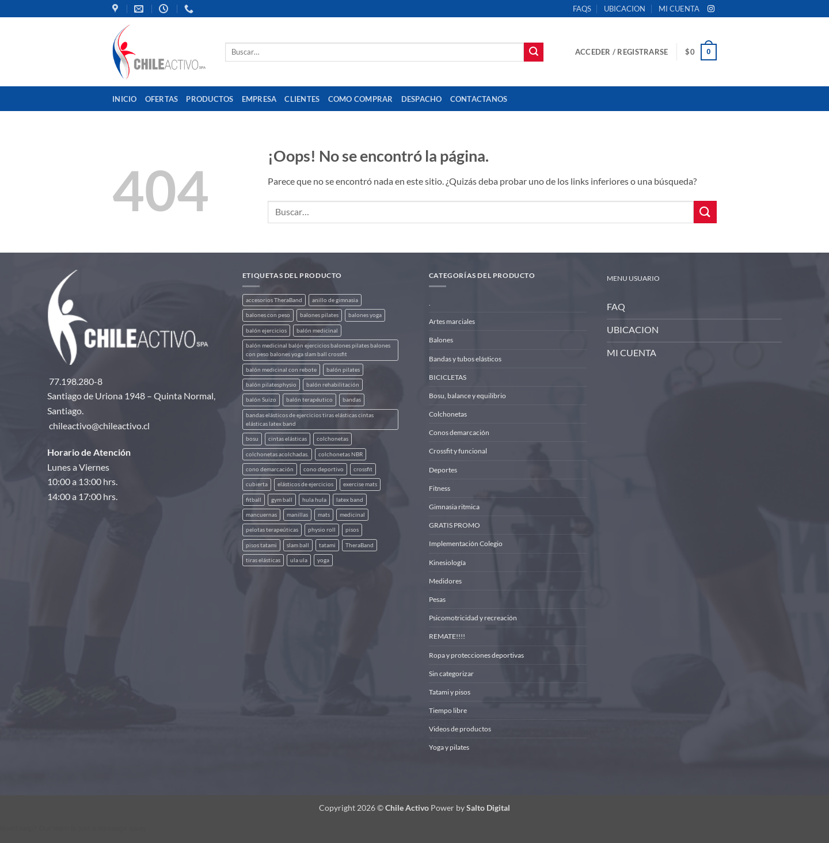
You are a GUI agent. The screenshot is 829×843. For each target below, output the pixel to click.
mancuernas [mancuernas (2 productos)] (261, 515)
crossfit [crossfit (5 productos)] (362, 469)
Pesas (437, 599)
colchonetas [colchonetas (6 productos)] (332, 439)
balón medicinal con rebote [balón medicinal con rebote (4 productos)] (281, 370)
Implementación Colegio (466, 543)
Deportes (443, 470)
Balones (441, 339)
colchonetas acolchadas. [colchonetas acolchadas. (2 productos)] (277, 454)
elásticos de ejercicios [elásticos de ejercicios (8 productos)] (305, 484)
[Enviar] (533, 52)
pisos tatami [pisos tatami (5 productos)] (261, 545)
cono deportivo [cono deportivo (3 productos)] (323, 469)
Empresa (259, 99)
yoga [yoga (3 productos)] (323, 560)
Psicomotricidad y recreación (473, 617)
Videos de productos (460, 728)
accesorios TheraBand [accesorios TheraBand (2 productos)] (274, 300)
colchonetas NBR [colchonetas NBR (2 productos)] (340, 454)
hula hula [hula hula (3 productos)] (314, 500)
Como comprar (360, 99)
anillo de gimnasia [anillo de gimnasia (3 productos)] (335, 300)
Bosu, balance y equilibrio (467, 395)
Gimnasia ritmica (454, 506)
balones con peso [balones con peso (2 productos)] (268, 315)
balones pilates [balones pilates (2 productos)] (319, 315)
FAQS (582, 8)
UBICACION (624, 8)
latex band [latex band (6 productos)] (349, 500)
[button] (621, 51)
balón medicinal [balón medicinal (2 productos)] (317, 330)
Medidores (445, 581)
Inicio (124, 99)
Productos (209, 99)
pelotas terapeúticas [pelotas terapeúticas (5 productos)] (272, 530)
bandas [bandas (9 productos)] (352, 399)
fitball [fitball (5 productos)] (253, 500)
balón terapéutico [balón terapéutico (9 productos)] (309, 399)
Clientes (302, 99)
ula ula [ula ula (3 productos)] (298, 560)
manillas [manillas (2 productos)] (297, 515)
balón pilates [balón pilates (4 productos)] (343, 370)
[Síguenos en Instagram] (711, 9)
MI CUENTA (679, 8)
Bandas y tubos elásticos (465, 358)
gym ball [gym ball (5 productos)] (281, 500)
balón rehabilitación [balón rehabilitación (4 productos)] (332, 385)
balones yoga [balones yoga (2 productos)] (365, 315)
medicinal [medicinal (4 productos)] (352, 515)
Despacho (421, 99)
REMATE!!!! (447, 636)
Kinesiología (447, 562)
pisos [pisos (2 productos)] (352, 530)
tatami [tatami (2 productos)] (327, 545)
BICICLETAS (447, 377)
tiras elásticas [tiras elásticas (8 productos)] (263, 560)
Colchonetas (448, 414)
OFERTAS (161, 99)
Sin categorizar (451, 673)
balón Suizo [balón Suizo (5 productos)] (261, 399)
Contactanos (479, 99)
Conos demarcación (459, 432)
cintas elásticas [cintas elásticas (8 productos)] (287, 439)
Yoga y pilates (449, 747)
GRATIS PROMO (454, 525)
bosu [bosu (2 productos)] (252, 439)
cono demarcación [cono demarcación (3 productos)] (270, 469)
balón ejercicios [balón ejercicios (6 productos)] (266, 330)
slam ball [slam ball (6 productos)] (298, 545)
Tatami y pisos (449, 692)
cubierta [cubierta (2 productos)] (257, 484)
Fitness (439, 488)
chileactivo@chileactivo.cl (99, 425)
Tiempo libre (448, 710)
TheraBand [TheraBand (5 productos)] (359, 545)
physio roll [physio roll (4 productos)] (322, 530)
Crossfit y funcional (458, 451)
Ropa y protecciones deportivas (476, 655)
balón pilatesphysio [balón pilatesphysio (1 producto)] (271, 385)
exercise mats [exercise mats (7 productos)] (360, 484)
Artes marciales (452, 321)
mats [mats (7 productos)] (324, 515)
